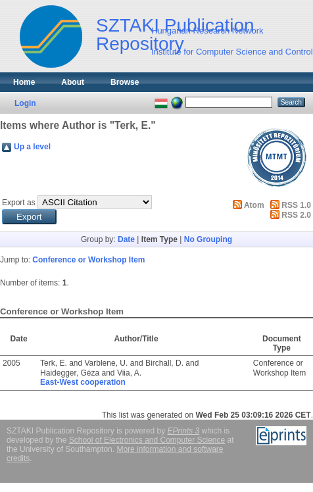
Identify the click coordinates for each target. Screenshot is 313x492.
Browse (124, 82)
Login (25, 103)
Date (126, 239)
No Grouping (208, 239)
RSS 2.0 (296, 215)
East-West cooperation (83, 382)
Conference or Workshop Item (88, 259)
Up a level (32, 146)
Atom (254, 205)
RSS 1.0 (296, 205)
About (72, 82)
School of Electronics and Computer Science (147, 440)
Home (24, 82)
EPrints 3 (184, 430)
